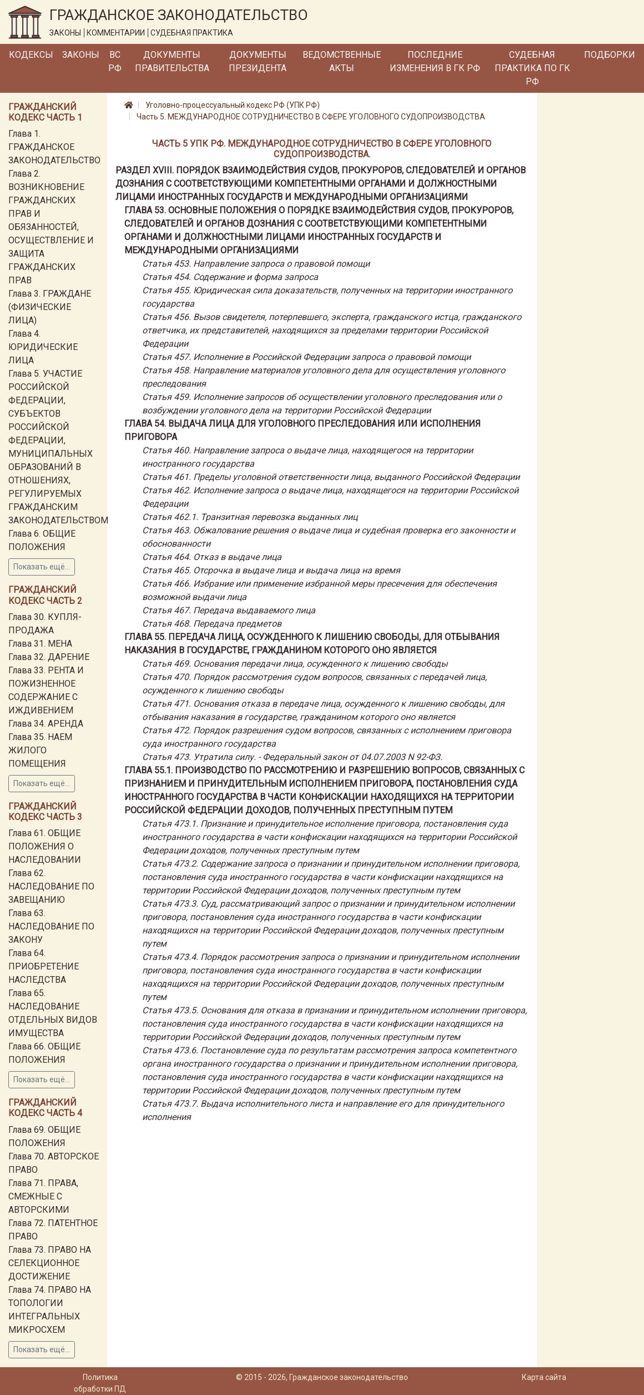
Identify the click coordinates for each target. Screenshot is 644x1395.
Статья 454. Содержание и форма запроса (230, 277)
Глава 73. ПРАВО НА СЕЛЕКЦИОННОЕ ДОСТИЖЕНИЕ (49, 1263)
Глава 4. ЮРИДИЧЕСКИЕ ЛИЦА (43, 347)
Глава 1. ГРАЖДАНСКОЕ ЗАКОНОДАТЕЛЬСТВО (54, 147)
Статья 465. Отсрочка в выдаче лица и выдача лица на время (271, 570)
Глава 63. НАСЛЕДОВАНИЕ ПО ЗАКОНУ (51, 926)
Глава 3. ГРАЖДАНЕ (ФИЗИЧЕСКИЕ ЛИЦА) (49, 307)
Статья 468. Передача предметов (211, 623)
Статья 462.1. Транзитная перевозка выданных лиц (250, 517)
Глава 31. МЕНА (40, 643)
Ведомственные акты (342, 61)
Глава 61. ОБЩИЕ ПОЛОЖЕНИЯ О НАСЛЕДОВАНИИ (44, 846)
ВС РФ (115, 61)
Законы (80, 54)
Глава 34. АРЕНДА (45, 723)
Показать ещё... (41, 566)
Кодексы (31, 54)
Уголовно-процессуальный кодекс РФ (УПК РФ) (232, 105)
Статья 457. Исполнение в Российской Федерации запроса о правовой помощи (306, 357)
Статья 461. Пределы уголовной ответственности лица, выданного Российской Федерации (331, 477)
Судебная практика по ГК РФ (532, 68)
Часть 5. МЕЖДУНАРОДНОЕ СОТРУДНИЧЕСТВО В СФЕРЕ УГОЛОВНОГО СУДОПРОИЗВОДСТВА (311, 116)
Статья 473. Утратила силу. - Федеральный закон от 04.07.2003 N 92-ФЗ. (292, 757)
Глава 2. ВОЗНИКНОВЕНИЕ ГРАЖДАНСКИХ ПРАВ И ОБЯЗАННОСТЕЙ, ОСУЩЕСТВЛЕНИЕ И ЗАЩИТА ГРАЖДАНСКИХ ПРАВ (51, 227)
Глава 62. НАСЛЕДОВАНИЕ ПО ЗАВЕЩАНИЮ (51, 886)
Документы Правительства (172, 61)
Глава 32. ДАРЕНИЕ (48, 657)
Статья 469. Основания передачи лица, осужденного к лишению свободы (294, 663)
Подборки (609, 54)
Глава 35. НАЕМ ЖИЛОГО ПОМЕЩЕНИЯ (40, 750)
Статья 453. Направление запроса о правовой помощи (256, 263)
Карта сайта (544, 1377)
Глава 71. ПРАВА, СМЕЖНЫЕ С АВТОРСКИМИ (43, 1196)
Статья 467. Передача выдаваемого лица (228, 610)
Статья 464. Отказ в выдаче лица (211, 557)
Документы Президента (257, 61)
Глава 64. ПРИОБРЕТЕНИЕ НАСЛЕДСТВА (43, 966)
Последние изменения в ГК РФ (435, 61)
